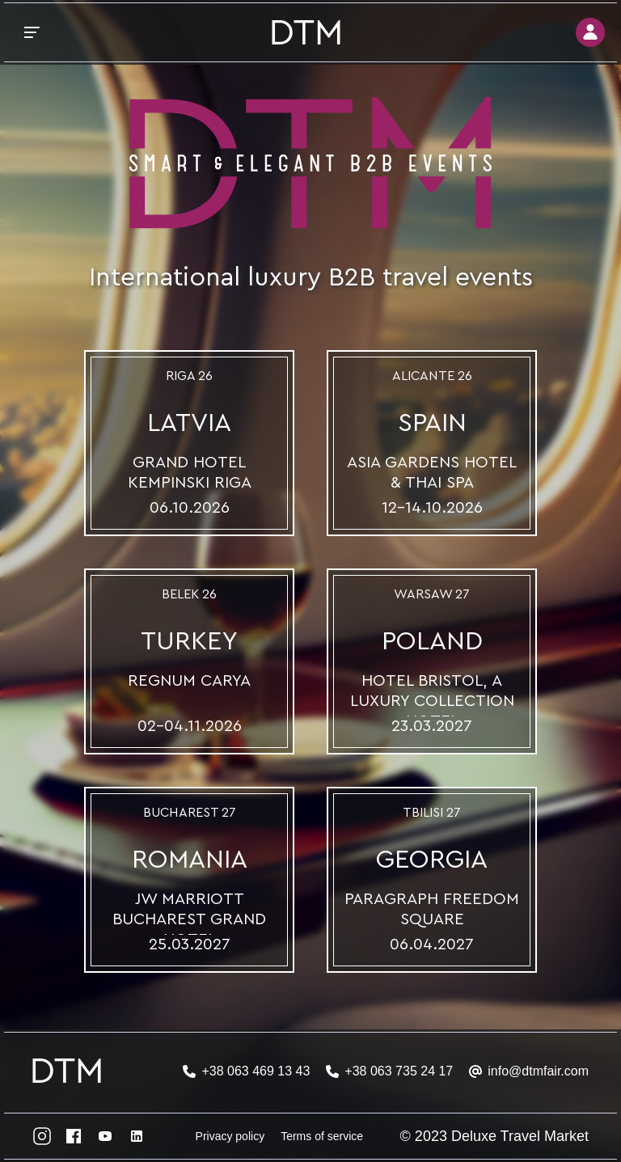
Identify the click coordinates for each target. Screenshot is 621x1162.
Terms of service (322, 1136)
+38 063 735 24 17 (398, 1071)
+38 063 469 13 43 (255, 1071)
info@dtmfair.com (538, 1071)
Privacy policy (230, 1136)
